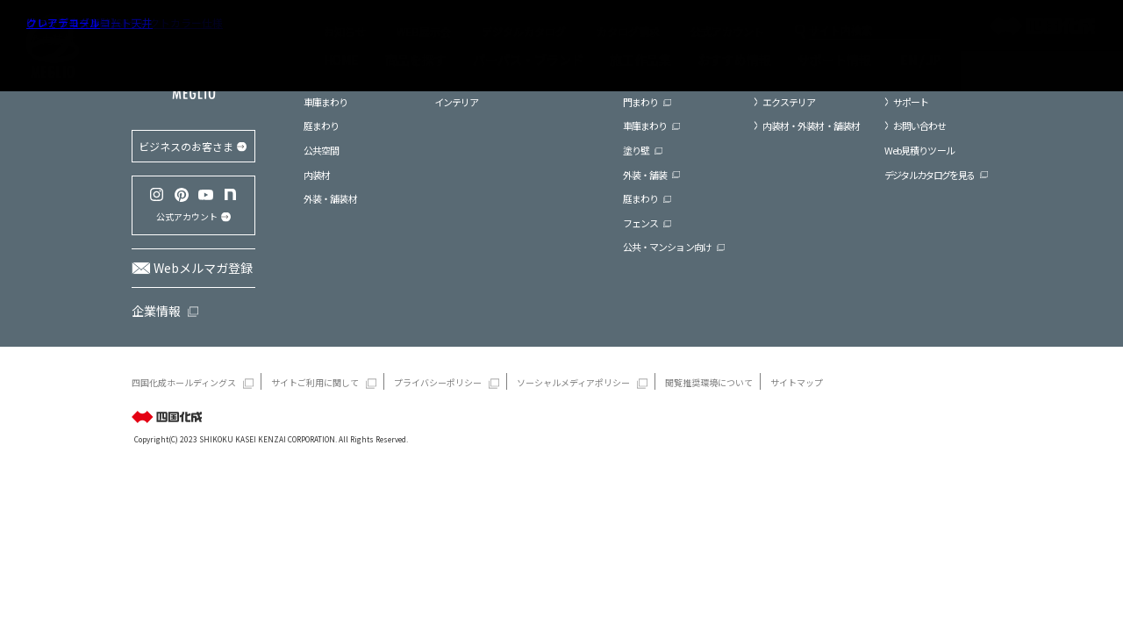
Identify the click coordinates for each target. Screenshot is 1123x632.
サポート (910, 102)
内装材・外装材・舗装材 (811, 125)
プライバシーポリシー (438, 382)
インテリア (456, 102)
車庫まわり (326, 102)
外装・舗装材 (330, 198)
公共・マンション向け (667, 247)
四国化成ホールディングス (184, 382)
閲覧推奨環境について (709, 382)
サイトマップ (796, 382)
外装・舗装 (645, 175)
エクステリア (789, 102)
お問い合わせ (920, 125)
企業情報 (156, 311)
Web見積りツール (919, 150)
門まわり (640, 102)
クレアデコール (63, 22)
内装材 (317, 175)
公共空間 (321, 150)
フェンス (640, 223)
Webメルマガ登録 (203, 267)
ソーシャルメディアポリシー (573, 382)
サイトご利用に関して (315, 382)
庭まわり (321, 125)
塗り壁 (636, 150)
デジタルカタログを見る (929, 175)
